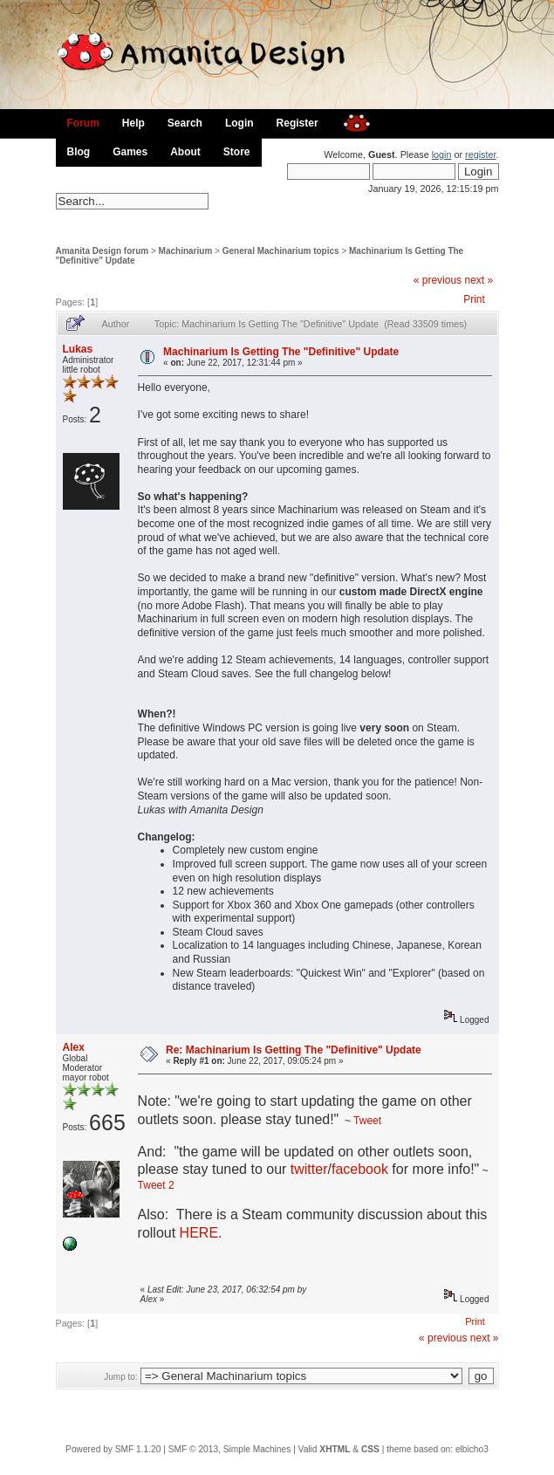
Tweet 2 (156, 1185)
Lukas (78, 349)
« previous (438, 280)
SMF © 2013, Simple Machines (229, 1449)
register (480, 154)
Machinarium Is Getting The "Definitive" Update (281, 352)
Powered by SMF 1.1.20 (113, 1449)
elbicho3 (472, 1449)
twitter (309, 1169)
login (442, 154)
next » (478, 280)
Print (474, 299)
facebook (360, 1169)
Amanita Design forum (102, 251)
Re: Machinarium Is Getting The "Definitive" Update (293, 1050)
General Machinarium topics (280, 251)
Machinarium (186, 251)
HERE (199, 1232)
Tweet (367, 1121)
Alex (74, 1047)
